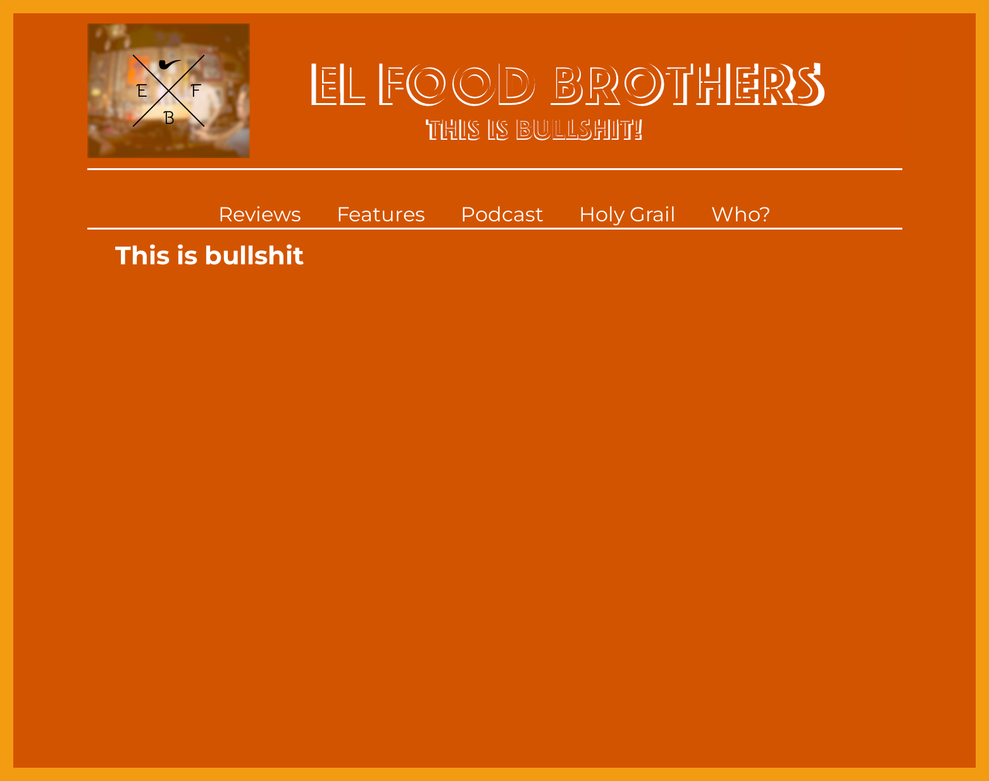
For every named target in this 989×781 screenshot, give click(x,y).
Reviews (259, 214)
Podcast (502, 214)
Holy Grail (627, 214)
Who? (741, 214)
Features (381, 214)
